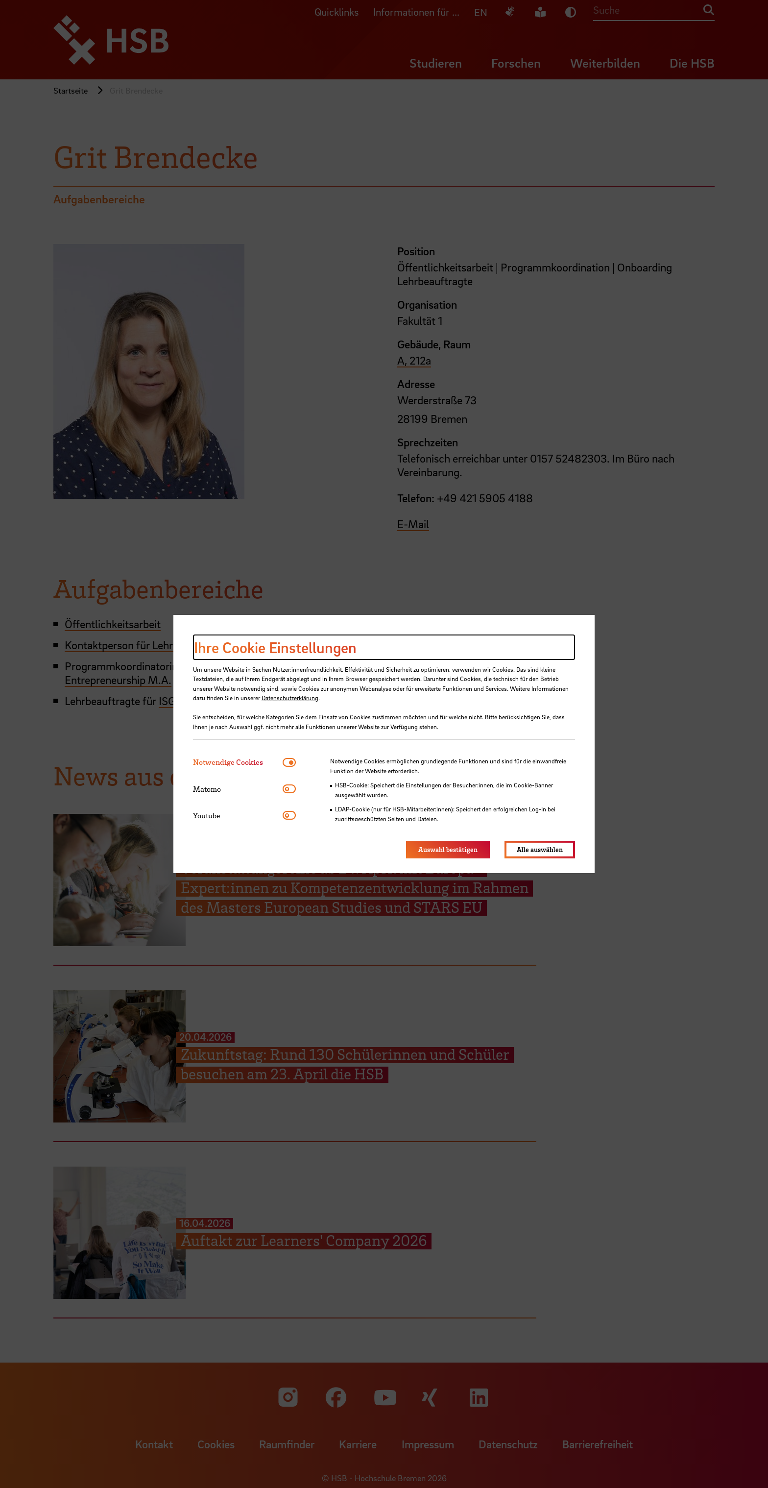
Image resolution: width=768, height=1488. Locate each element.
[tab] (238, 762)
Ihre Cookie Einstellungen (275, 647)
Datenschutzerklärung (290, 698)
